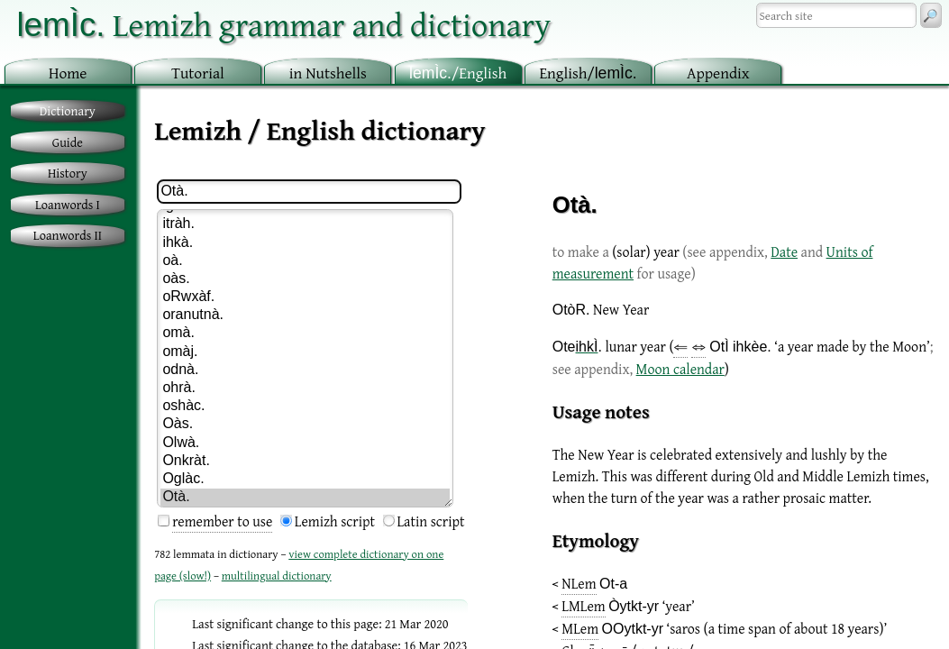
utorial (197, 72)
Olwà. (305, 443)
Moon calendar (680, 368)
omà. (305, 333)
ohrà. (305, 388)
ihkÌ (587, 346)
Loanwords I (67, 204)
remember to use (222, 521)
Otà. (305, 498)
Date (784, 251)
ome (68, 72)
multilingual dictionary (277, 575)
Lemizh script (335, 521)
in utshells (328, 72)
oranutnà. (305, 315)
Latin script (431, 521)
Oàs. (305, 425)
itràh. (305, 224)
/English (457, 72)
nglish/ (587, 72)
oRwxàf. (305, 297)
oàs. (305, 279)
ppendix (718, 72)
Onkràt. (305, 461)
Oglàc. (305, 480)
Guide (67, 142)
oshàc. (305, 407)
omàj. (305, 352)
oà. (305, 261)
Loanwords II (67, 234)
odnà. (305, 370)
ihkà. (305, 243)
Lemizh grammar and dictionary (283, 24)
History (67, 172)
